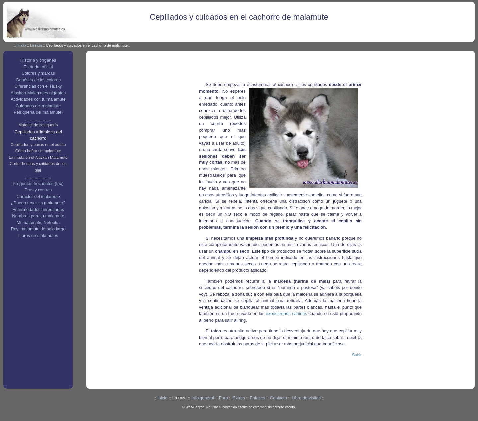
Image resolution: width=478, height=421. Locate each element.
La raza (36, 45)
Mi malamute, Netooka (38, 222)
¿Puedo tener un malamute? (38, 202)
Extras (239, 397)
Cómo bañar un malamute (38, 151)
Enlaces (257, 397)
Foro (223, 397)
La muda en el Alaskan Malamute (38, 157)
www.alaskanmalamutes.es (45, 29)
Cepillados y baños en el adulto (38, 144)
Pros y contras (38, 189)
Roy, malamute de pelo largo (38, 228)
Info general (203, 397)
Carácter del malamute (38, 196)
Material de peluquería (38, 125)
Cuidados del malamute (38, 105)
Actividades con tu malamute (38, 99)
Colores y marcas (38, 73)
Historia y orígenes (38, 60)
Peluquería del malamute (38, 112)
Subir (357, 354)
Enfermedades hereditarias (38, 209)
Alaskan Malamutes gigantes (38, 92)
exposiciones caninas (286, 313)
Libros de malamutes (38, 235)
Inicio (21, 45)
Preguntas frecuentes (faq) (38, 183)
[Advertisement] (290, 67)
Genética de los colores (38, 79)
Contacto (278, 397)
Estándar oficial (38, 66)
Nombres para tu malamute (38, 215)
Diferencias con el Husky (38, 86)
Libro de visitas (306, 397)
